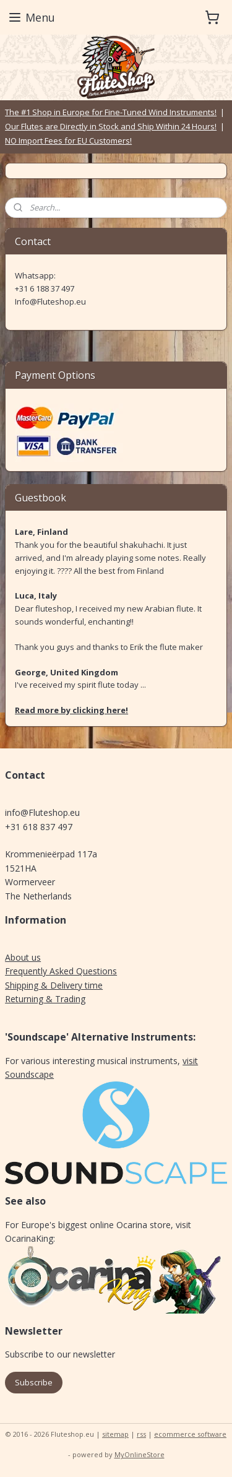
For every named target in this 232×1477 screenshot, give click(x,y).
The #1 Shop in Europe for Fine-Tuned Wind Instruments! (111, 112)
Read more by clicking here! (71, 710)
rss (141, 1434)
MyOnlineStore (139, 1454)
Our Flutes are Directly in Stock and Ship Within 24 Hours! (111, 126)
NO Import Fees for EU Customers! (68, 140)
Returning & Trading (45, 999)
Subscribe (34, 1382)
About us (23, 957)
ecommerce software (190, 1434)
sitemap (115, 1434)
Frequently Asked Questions (61, 971)
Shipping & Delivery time (54, 985)
